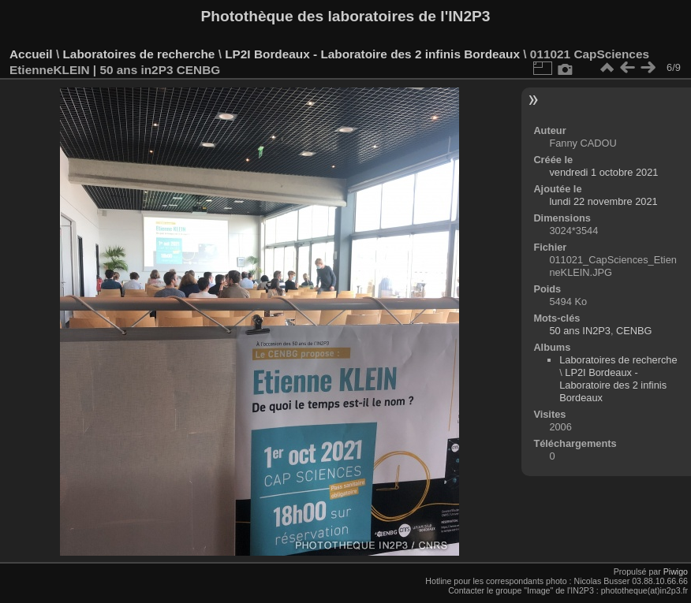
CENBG (634, 331)
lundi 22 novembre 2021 (603, 201)
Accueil (31, 54)
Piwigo (675, 571)
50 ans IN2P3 (580, 331)
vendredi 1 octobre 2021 (603, 172)
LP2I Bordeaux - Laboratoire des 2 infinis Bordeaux (372, 54)
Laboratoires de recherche (138, 54)
